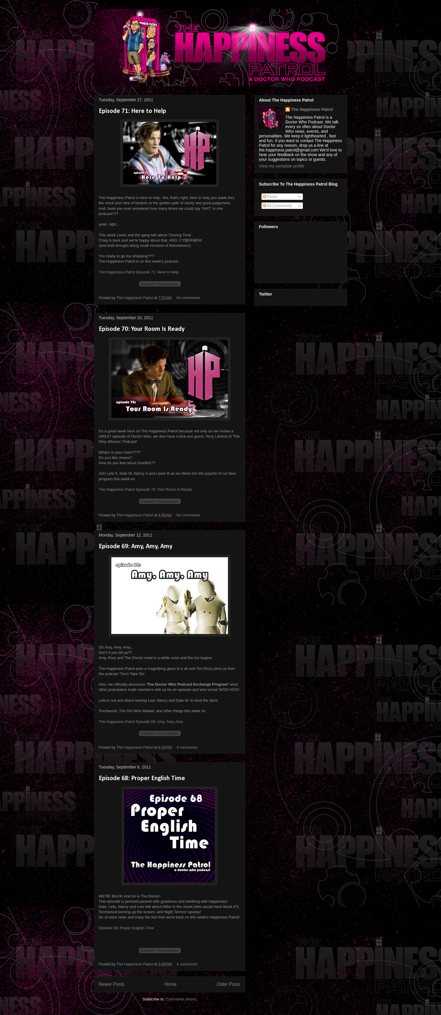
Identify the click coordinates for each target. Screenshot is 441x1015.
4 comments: (188, 747)
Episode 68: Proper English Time (142, 778)
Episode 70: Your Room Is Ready (142, 329)
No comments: (189, 298)
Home (170, 984)
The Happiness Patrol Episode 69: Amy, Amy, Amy (141, 721)
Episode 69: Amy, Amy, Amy (135, 546)
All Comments (277, 205)
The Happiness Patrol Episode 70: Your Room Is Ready (145, 489)
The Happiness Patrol (312, 109)
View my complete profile (281, 166)
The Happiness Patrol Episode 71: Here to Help (139, 272)
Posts (270, 196)
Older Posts (228, 984)
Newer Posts (111, 984)
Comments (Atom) (181, 999)
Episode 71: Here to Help (132, 111)
